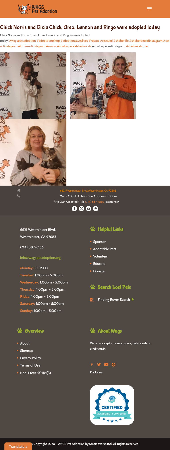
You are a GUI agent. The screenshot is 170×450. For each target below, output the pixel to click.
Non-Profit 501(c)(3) (35, 373)
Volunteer (100, 256)
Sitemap (26, 351)
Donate (98, 271)
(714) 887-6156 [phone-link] (32, 247)
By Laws (96, 372)
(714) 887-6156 (94, 201)
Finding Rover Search (114, 299)
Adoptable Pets (104, 249)
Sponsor (99, 242)
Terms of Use (30, 365)
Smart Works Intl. (100, 444)
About (24, 343)
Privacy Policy (30, 358)
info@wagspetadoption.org (40, 258)
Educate (99, 264)
